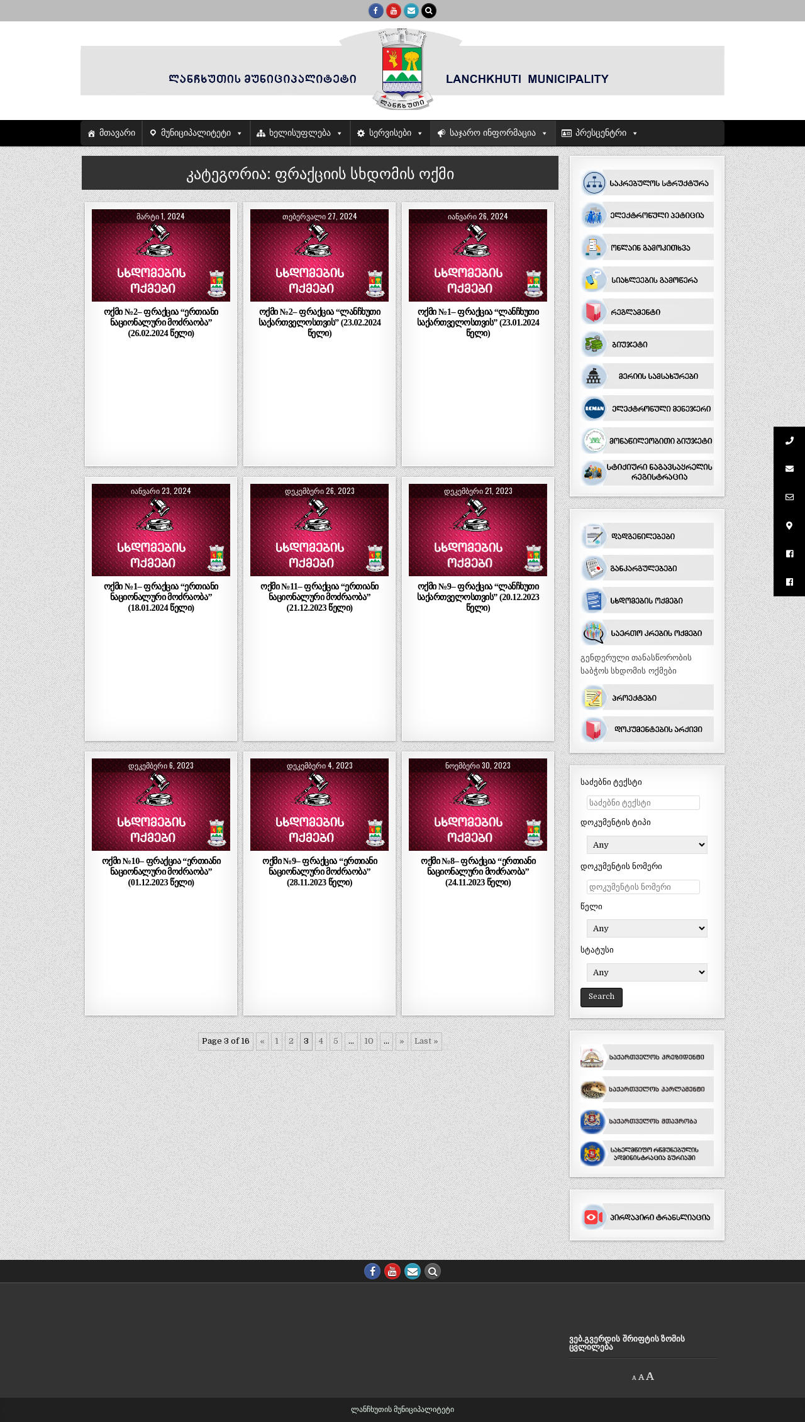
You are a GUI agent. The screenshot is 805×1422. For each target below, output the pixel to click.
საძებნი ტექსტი (611, 782)
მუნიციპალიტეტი (196, 133)
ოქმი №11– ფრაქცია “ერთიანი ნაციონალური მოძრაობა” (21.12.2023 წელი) (319, 597)
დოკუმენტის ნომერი (621, 866)
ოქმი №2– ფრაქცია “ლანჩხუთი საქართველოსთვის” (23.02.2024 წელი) (319, 322)
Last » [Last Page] (426, 1041)
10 (369, 1041)
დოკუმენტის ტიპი (615, 822)
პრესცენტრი (600, 133)
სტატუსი (597, 949)
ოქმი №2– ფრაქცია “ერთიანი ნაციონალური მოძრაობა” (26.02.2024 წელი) (161, 322)
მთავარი (117, 133)
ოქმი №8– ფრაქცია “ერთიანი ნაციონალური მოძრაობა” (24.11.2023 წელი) (478, 871)
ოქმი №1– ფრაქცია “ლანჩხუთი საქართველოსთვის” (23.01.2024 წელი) (478, 322)
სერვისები (390, 133)
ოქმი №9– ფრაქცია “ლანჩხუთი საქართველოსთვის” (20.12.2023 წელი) (478, 597)
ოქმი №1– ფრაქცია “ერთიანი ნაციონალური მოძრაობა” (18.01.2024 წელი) (161, 597)
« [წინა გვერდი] (262, 1041)
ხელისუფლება (300, 133)
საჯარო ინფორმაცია (493, 133)
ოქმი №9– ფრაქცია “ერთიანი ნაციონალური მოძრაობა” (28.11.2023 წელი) (319, 871)
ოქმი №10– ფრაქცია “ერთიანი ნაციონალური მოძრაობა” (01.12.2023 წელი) (161, 871)
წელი (591, 906)
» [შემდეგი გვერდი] (401, 1041)
